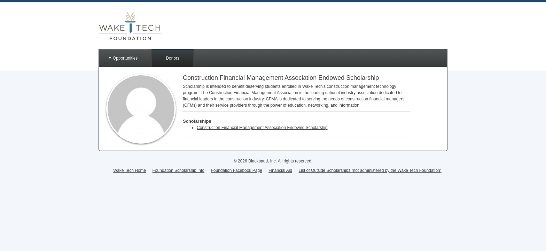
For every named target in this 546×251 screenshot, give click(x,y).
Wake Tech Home (129, 170)
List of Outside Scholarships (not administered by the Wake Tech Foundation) (370, 170)
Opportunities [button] (125, 58)
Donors (172, 58)
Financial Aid (280, 170)
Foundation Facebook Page (236, 170)
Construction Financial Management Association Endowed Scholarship (262, 127)
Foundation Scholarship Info (178, 170)
